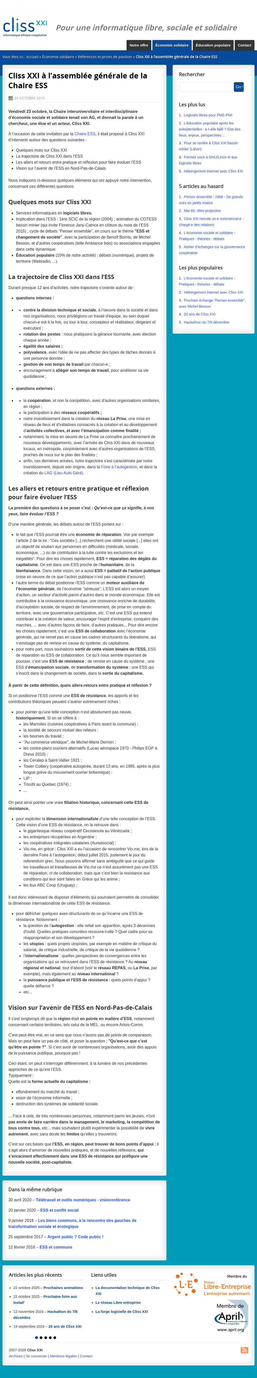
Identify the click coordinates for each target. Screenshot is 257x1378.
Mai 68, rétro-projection (202, 211)
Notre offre (139, 45)
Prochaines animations (63, 1288)
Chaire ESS (85, 134)
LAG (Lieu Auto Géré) (63, 473)
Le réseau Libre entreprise (118, 1303)
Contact (244, 45)
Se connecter (36, 1356)
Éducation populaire (213, 45)
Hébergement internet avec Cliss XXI (213, 171)
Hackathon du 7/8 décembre (206, 322)
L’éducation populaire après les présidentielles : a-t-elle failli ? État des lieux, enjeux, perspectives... (210, 129)
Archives (16, 1356)
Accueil (32, 56)
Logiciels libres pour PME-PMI (208, 115)
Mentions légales (63, 1356)
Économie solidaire (171, 45)
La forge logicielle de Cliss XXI (122, 1312)
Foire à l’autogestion (119, 467)
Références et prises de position (105, 56)
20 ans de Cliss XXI (200, 314)
